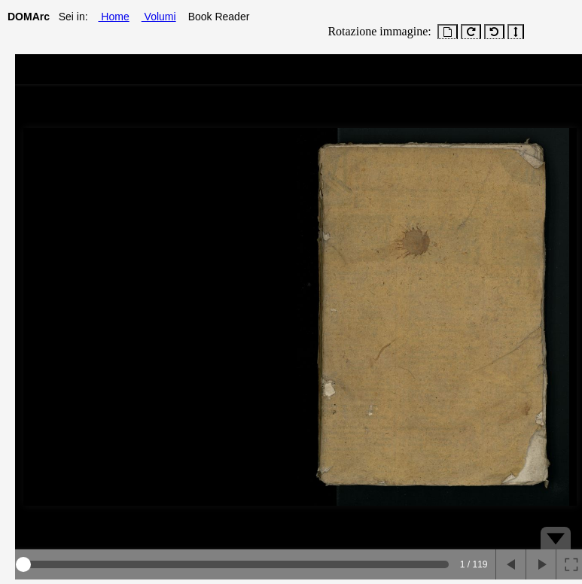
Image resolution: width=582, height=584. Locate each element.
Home (113, 17)
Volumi (159, 17)
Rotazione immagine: (376, 31)
